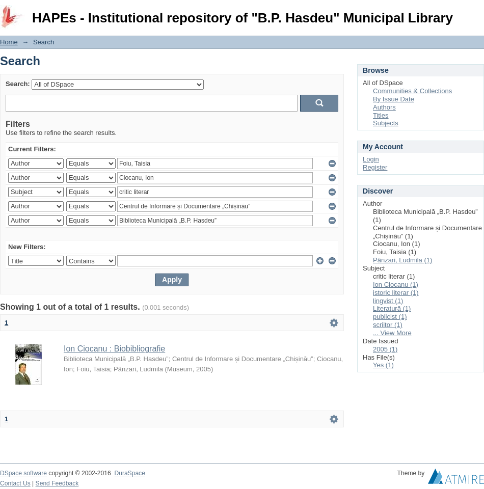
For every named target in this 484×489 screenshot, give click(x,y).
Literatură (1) (392, 308)
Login (476, 12)
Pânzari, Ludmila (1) (402, 260)
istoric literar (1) (396, 292)
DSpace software (23, 473)
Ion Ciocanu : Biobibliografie (114, 348)
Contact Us (15, 483)
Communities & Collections (412, 91)
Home (9, 42)
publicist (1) (390, 316)
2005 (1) (385, 349)
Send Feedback (57, 483)
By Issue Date (393, 99)
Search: (18, 84)
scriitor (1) (387, 325)
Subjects (385, 123)
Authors (384, 107)
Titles (381, 115)
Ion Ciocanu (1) (395, 284)
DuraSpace (129, 473)
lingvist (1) (388, 301)
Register (375, 167)
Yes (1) (383, 365)
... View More (392, 333)
